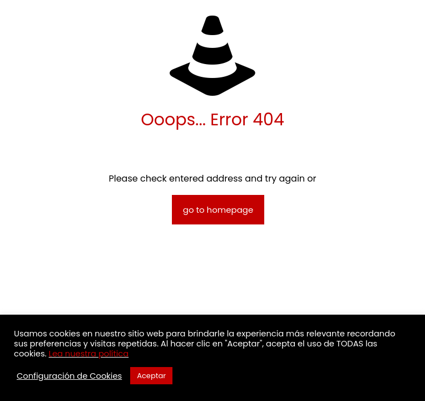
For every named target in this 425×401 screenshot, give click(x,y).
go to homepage (218, 210)
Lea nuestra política (89, 353)
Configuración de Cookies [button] (69, 376)
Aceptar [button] (151, 375)
